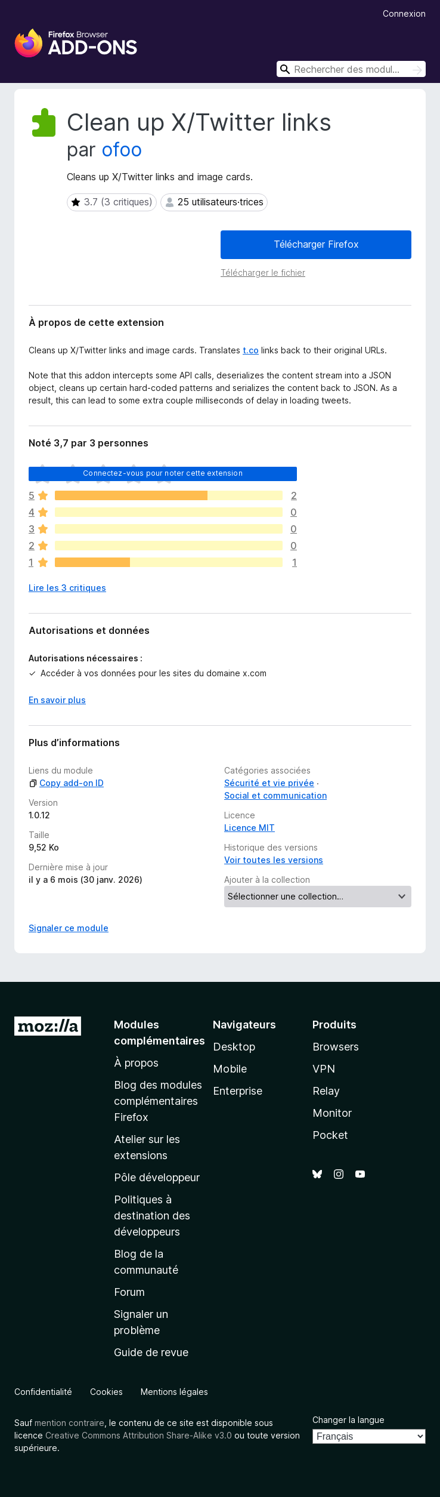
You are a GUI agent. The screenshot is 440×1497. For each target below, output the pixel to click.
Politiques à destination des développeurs (152, 1215)
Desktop (234, 1046)
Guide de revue (151, 1352)
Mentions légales (174, 1392)
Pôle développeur (157, 1177)
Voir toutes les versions (273, 860)
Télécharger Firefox (316, 244)
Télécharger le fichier (263, 272)
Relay (326, 1091)
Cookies (106, 1392)
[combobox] (351, 69)
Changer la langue (348, 1420)
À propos (136, 1062)
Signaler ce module (69, 928)
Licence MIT (249, 828)
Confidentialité (43, 1392)
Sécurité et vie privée (269, 783)
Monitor (332, 1113)
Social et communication (275, 795)
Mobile (230, 1068)
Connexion (404, 13)
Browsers (335, 1046)
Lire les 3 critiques (67, 588)
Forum (129, 1292)
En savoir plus (57, 700)
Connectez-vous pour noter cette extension (163, 473)
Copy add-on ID (66, 783)
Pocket (330, 1135)
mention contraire (69, 1423)
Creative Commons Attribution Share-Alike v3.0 (138, 1435)
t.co (251, 350)
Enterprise (237, 1091)
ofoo (121, 149)
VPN (323, 1068)
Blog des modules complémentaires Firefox (158, 1101)
